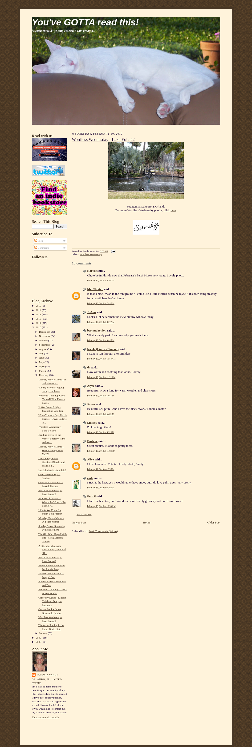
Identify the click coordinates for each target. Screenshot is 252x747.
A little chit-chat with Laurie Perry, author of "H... (52, 549)
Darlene (92, 441)
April (42, 366)
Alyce (90, 385)
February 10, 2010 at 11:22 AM (101, 377)
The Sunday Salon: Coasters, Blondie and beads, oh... (51, 462)
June (42, 357)
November (45, 336)
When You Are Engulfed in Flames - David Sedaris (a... (52, 419)
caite (90, 478)
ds (88, 367)
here (173, 210)
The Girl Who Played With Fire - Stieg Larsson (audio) (52, 538)
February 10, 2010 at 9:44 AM (100, 340)
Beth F (91, 496)
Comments (41, 247)
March (43, 370)
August (43, 349)
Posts (38, 240)
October (43, 340)
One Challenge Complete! (52, 469)
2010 (39, 327)
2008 (39, 641)
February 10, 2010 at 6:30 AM (100, 280)
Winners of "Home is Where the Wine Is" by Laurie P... (52, 502)
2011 (39, 323)
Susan (91, 404)
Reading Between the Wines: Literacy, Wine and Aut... (51, 438)
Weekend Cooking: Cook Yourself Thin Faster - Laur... (51, 399)
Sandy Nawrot (47, 674)
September (45, 344)
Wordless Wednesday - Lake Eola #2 (103, 139)
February (44, 375)
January (43, 633)
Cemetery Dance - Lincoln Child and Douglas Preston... (52, 601)
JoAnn (91, 312)
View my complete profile (45, 716)
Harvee (92, 270)
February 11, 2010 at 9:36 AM (100, 487)
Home (146, 522)
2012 (39, 318)
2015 (39, 305)
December (45, 331)
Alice (90, 459)
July (41, 353)
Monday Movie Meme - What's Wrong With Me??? (51, 450)
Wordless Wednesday (91, 254)
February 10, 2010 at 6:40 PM (100, 414)
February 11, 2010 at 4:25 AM (100, 469)
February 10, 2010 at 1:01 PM (100, 395)
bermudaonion (96, 330)
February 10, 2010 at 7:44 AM (100, 303)
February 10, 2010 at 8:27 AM (100, 322)
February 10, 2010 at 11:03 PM (101, 451)
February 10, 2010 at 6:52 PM (100, 432)
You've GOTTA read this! (85, 22)
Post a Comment (84, 514)
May (42, 362)
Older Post (213, 522)
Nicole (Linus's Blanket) (103, 349)
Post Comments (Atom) (103, 531)
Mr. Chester (95, 289)
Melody (92, 422)
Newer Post (79, 522)
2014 (39, 310)
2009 (39, 637)
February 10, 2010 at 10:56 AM (101, 358)
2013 (39, 314)
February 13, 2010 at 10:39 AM (101, 506)
